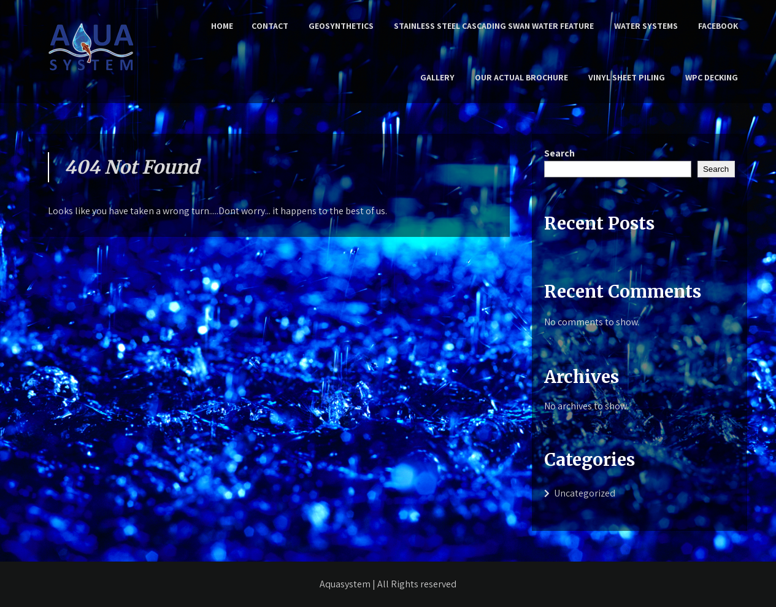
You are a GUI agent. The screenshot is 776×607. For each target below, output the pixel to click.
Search (559, 153)
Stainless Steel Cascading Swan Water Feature (494, 25)
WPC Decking (711, 77)
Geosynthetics (341, 25)
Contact (270, 25)
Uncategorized (584, 493)
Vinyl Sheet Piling (626, 77)
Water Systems (646, 25)
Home (222, 25)
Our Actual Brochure (521, 77)
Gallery (437, 77)
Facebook (718, 25)
